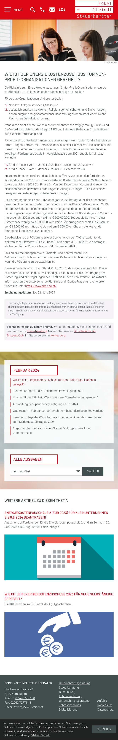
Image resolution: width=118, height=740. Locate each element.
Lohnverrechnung (70, 696)
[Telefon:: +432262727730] (25, 698)
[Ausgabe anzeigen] (92, 471)
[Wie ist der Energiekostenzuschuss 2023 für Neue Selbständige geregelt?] (59, 624)
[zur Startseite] (94, 10)
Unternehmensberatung (74, 701)
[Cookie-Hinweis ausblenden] (104, 729)
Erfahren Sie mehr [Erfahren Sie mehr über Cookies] (40, 735)
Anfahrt (102, 701)
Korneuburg (58, 335)
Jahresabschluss (70, 705)
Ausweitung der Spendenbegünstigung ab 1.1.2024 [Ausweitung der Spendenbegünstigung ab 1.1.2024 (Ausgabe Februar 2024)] (45, 404)
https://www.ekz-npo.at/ (40, 286)
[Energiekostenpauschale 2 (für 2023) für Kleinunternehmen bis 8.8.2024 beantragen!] (59, 544)
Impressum (104, 705)
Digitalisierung (68, 709)
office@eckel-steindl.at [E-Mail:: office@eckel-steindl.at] (28, 707)
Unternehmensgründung (74, 683)
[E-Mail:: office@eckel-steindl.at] (52, 10)
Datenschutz (105, 709)
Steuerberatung (37, 331)
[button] (42, 10)
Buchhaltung (67, 692)
